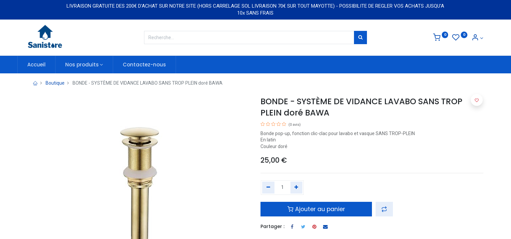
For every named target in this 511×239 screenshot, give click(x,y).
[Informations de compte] (477, 38)
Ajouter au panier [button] (316, 209)
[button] (384, 209)
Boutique (55, 83)
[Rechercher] (360, 37)
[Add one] (296, 188)
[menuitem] (47, 64)
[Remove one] (268, 188)
